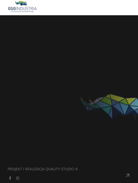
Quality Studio (60, 168)
